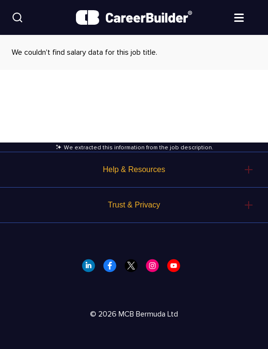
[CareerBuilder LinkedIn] (91, 268)
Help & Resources (134, 169)
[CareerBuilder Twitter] (134, 268)
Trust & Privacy (134, 205)
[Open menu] (248, 17)
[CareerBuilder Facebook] (112, 268)
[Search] (17, 17)
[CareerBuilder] (134, 17)
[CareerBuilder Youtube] (176, 268)
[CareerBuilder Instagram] (155, 268)
